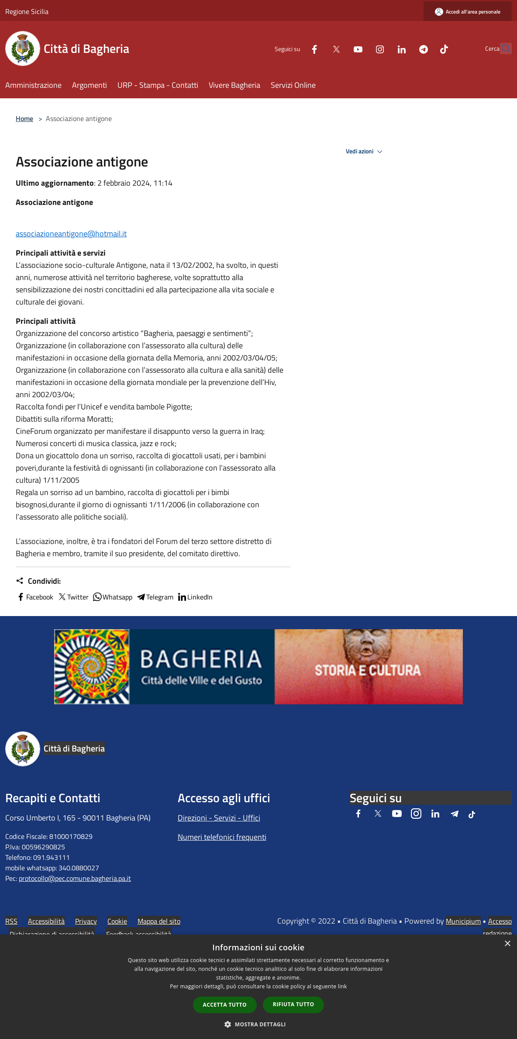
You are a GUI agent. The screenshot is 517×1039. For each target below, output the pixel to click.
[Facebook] (295, 48)
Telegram (154, 597)
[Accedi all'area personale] (468, 11)
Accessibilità (46, 921)
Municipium (463, 921)
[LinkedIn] (382, 48)
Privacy (86, 921)
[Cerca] (501, 48)
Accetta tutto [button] (225, 1004)
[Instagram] (360, 48)
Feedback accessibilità (138, 934)
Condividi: (38, 581)
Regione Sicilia (26, 11)
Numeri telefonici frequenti (222, 837)
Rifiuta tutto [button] (293, 1004)
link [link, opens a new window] (342, 986)
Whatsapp (112, 597)
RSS (11, 921)
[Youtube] (339, 48)
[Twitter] (317, 48)
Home (24, 118)
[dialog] (258, 987)
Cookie (117, 921)
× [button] (507, 944)
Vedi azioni (365, 151)
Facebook (34, 597)
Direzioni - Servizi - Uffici (219, 818)
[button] (258, 1024)
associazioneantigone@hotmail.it (71, 233)
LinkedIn (195, 597)
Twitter (73, 597)
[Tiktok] (424, 48)
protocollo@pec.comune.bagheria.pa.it (75, 878)
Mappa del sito (159, 921)
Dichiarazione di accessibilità (52, 934)
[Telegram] (404, 48)
